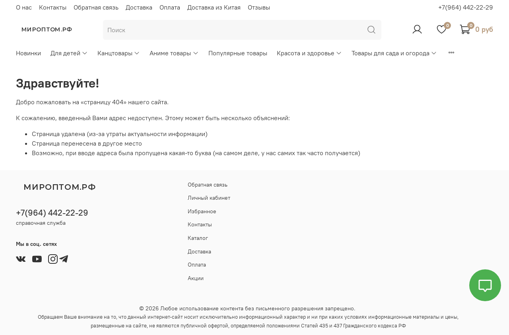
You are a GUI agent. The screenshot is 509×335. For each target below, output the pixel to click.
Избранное (202, 211)
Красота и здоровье (309, 53)
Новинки (28, 53)
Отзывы (259, 7)
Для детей (69, 53)
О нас (24, 7)
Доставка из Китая (214, 7)
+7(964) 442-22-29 (465, 7)
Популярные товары (237, 53)
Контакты (52, 7)
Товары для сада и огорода (394, 53)
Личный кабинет (209, 197)
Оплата (169, 7)
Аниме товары (174, 53)
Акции (196, 278)
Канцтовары (118, 53)
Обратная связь (96, 7)
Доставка (139, 7)
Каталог (198, 238)
